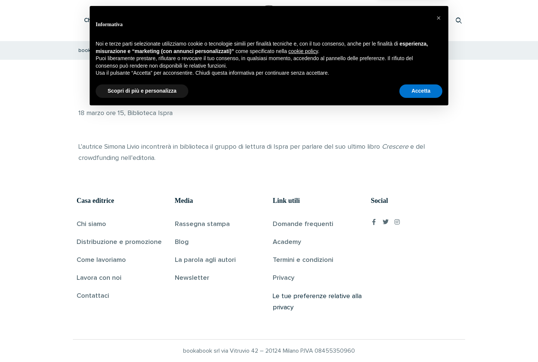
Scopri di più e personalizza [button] (142, 341)
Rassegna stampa (202, 224)
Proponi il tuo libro (399, 20)
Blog (182, 242)
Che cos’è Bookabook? (114, 20)
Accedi (439, 20)
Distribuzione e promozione (119, 242)
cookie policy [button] (303, 302)
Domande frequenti (303, 224)
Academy (287, 242)
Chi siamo (91, 224)
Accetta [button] (420, 341)
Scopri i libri (174, 20)
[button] (439, 269)
